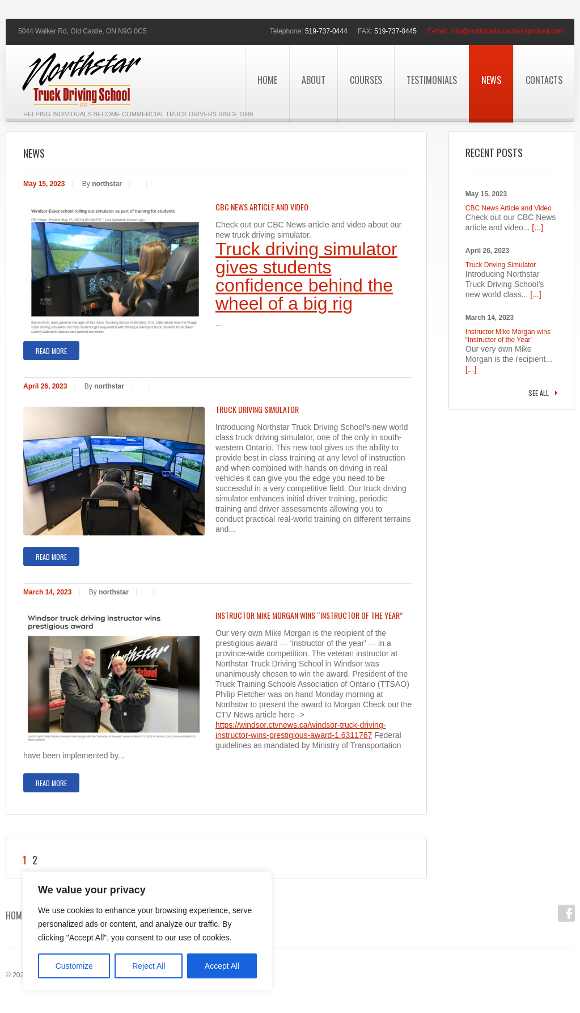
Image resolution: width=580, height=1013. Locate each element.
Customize (74, 965)
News (491, 80)
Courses (366, 80)
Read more (51, 351)
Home (267, 80)
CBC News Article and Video (261, 207)
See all (538, 393)
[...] (537, 227)
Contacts (544, 80)
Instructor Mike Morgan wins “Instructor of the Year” (309, 615)
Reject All (148, 965)
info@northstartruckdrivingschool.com (507, 31)
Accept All (222, 965)
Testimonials (432, 80)
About (313, 80)
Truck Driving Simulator (257, 409)
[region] (147, 930)
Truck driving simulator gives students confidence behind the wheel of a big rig (306, 276)
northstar (107, 184)
